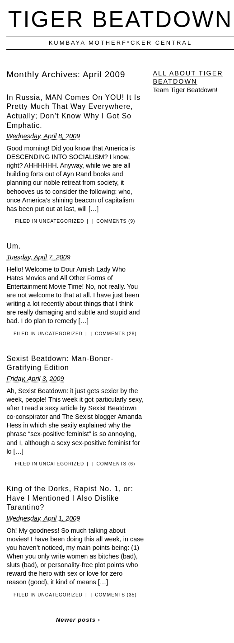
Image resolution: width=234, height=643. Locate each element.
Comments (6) (116, 463)
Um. (13, 246)
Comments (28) (116, 333)
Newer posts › (78, 619)
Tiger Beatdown (120, 19)
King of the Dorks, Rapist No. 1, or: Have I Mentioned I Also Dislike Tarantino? (69, 498)
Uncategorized (61, 221)
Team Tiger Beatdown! (185, 90)
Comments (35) (116, 594)
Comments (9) (116, 221)
